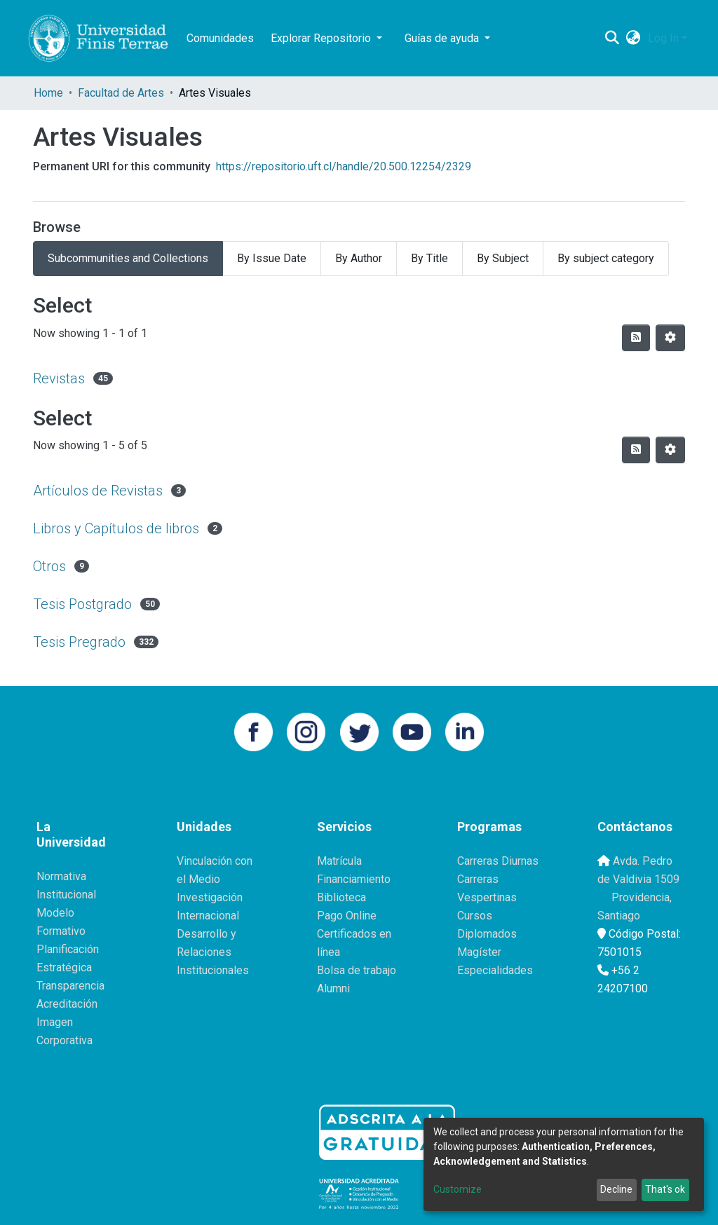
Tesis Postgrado (82, 604)
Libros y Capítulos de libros (116, 528)
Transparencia (70, 985)
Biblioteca (341, 897)
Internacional (208, 915)
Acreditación (66, 1004)
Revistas (59, 378)
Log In (663, 38)
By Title (429, 258)
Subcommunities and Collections (128, 258)
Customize (457, 1189)
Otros (49, 566)
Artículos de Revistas (98, 490)
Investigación (210, 897)
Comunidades (220, 38)
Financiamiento (354, 879)
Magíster (479, 952)
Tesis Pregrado (79, 642)
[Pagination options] (670, 337)
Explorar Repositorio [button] (322, 38)
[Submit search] (612, 38)
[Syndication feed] (636, 337)
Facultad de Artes (121, 93)
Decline (616, 1189)
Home (48, 93)
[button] (633, 38)
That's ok (665, 1189)
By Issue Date (271, 258)
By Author (358, 258)
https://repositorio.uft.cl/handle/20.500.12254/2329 (343, 166)
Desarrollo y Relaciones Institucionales (213, 952)
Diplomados (487, 933)
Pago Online (347, 915)
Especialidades (495, 970)
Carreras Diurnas (497, 861)
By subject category (605, 258)
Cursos (474, 915)
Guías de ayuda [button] (443, 38)
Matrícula (339, 861)
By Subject (503, 258)
